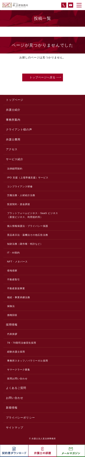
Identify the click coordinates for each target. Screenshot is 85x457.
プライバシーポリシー (20, 417)
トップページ (14, 99)
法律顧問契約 (14, 168)
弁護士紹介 (13, 109)
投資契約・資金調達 (18, 204)
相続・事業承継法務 (18, 297)
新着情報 (11, 407)
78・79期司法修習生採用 (21, 342)
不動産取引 (13, 279)
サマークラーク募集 (18, 369)
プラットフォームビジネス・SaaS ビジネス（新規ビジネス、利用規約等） (32, 215)
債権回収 (12, 315)
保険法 (11, 306)
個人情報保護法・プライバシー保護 (27, 226)
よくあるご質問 (16, 387)
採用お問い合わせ (17, 378)
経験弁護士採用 (16, 351)
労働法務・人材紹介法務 (21, 195)
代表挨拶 (12, 334)
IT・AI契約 (13, 252)
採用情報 (11, 324)
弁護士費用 (13, 139)
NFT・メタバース (17, 261)
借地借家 (12, 270)
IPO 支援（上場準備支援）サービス (28, 177)
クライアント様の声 (19, 129)
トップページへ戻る (43, 77)
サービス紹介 (14, 159)
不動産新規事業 (16, 288)
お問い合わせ (14, 397)
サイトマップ (14, 427)
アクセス (11, 149)
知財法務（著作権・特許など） (25, 244)
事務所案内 (13, 119)
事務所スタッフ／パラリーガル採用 (27, 360)
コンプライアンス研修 (20, 186)
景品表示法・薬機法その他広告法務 (27, 235)
